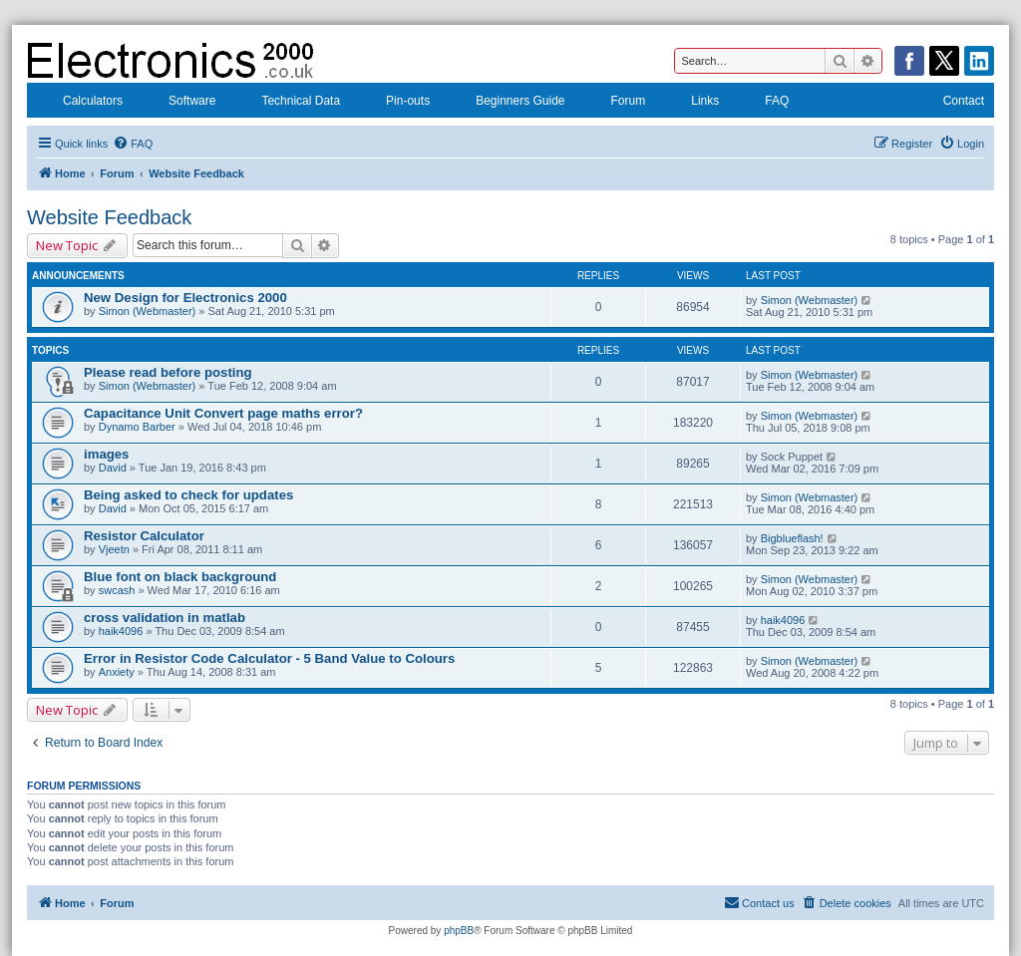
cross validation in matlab (164, 617)
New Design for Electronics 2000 (185, 297)
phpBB (459, 930)
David (113, 468)
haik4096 (121, 631)
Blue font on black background (180, 576)
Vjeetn (114, 549)
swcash (117, 590)
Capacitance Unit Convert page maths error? (223, 413)
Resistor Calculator (144, 535)
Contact (950, 103)
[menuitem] (133, 144)
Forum (615, 103)
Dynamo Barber (137, 427)
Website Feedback (109, 217)
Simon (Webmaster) (147, 311)
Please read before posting (168, 372)
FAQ (764, 103)
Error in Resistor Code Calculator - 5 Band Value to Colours (269, 658)
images (106, 454)
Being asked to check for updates (188, 494)
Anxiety (117, 672)
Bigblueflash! (792, 538)
